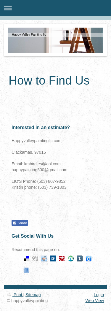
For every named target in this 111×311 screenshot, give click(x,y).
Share (20, 223)
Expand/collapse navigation (55, 7)
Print (15, 294)
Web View (94, 300)
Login (99, 294)
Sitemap (33, 294)
